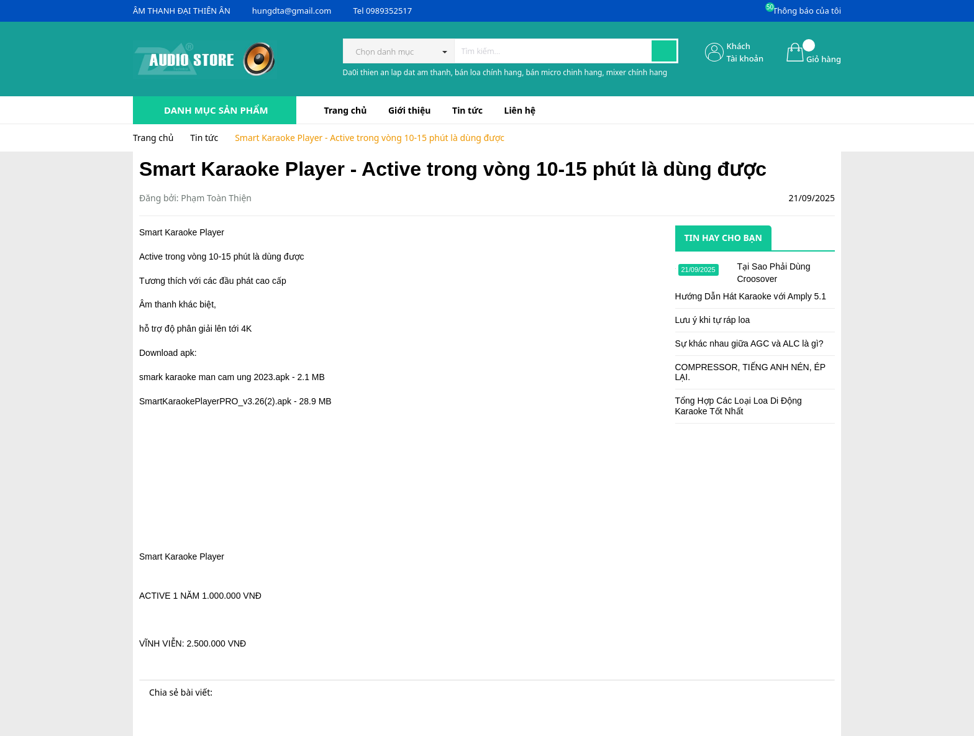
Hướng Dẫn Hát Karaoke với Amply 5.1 (751, 296)
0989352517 (389, 10)
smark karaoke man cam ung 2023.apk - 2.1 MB (232, 377)
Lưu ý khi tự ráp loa (712, 320)
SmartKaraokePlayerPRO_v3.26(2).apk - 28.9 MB (235, 401)
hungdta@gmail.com (292, 10)
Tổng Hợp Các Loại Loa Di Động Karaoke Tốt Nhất (738, 406)
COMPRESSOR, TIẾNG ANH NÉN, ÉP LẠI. (750, 372)
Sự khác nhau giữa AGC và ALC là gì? (749, 343)
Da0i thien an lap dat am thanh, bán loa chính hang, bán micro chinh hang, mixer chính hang (505, 72)
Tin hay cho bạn (723, 237)
